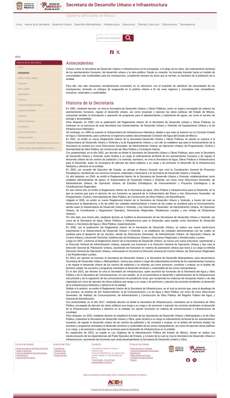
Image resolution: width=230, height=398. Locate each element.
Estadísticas (135, 353)
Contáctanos (23, 126)
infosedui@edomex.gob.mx (101, 362)
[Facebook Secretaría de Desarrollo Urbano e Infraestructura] (112, 52)
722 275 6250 (98, 360)
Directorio (22, 99)
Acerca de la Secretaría (37, 24)
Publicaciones (169, 24)
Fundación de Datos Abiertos (142, 357)
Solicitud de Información (25, 357)
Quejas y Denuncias (23, 351)
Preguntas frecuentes (27, 110)
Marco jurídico (24, 89)
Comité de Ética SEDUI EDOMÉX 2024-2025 (36, 148)
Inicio (19, 24)
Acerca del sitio (61, 355)
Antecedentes (23, 72)
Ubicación (22, 116)
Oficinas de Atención (26, 121)
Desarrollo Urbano (62, 24)
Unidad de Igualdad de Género (30, 105)
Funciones (22, 83)
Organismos (128, 24)
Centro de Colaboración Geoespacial (145, 351)
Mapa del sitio (60, 351)
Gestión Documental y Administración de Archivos (39, 143)
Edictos (134, 360)
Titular (20, 67)
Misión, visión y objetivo (28, 78)
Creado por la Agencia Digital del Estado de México (115, 389)
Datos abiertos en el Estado (141, 348)
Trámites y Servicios (148, 24)
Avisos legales (60, 353)
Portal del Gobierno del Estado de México (32, 348)
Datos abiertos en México (141, 355)
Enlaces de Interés (25, 137)
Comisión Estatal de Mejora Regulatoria (31, 353)
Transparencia (187, 24)
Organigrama (23, 94)
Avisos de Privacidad (26, 132)
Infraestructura (111, 24)
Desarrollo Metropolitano (87, 24)
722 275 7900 (109, 360)
